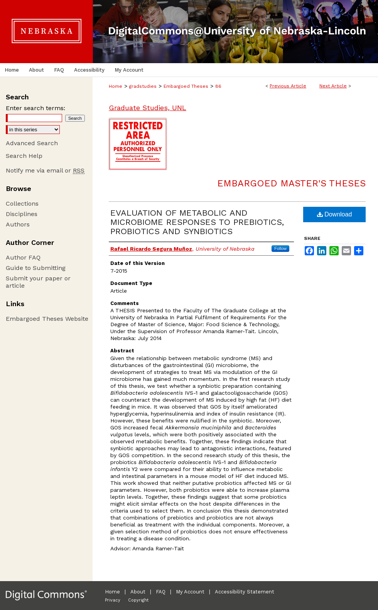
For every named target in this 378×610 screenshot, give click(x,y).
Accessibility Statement (244, 592)
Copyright (138, 600)
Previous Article (288, 86)
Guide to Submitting (36, 267)
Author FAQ (23, 257)
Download (334, 214)
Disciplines (21, 214)
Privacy (112, 600)
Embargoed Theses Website (47, 318)
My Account (190, 592)
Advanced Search (32, 143)
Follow (280, 248)
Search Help (24, 155)
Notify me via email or (45, 170)
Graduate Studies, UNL (147, 108)
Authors (18, 224)
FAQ (160, 592)
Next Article (333, 86)
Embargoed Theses (186, 86)
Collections (22, 203)
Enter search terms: (35, 108)
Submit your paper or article (38, 282)
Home (115, 86)
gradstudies (143, 86)
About (137, 592)
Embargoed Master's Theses (291, 183)
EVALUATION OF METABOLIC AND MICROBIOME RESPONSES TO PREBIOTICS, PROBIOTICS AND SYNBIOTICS (197, 222)
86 (218, 86)
